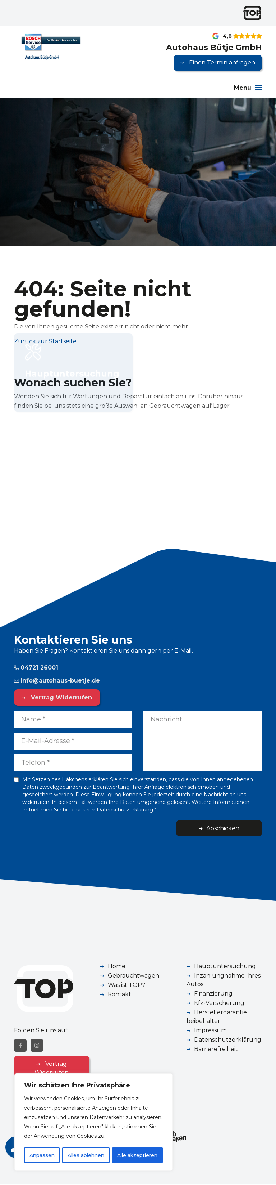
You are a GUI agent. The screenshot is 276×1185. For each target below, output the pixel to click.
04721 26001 (36, 667)
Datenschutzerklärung (227, 1040)
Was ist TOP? (126, 985)
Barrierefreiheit (216, 1049)
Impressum (210, 1030)
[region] (93, 1122)
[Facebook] (20, 1047)
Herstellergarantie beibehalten (217, 1017)
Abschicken (233, 828)
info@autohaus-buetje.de (57, 680)
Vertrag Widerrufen (59, 697)
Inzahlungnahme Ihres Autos (224, 980)
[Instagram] (37, 1047)
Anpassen (41, 1155)
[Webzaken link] (175, 1137)
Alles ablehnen (85, 1155)
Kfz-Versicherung (219, 1003)
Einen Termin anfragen (221, 62)
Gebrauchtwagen (133, 975)
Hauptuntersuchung (225, 966)
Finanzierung (213, 994)
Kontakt (119, 994)
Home (116, 966)
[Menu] (248, 87)
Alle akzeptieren (137, 1155)
